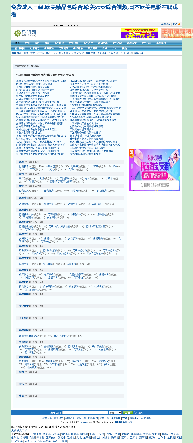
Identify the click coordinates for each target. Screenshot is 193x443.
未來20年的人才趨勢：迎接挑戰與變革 (90, 102)
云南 (37, 42)
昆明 (27, 42)
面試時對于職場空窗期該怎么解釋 (87, 147)
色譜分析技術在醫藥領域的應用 (86, 126)
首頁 (17, 42)
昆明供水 (73, 346)
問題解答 (76, 214)
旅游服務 (24, 250)
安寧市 (72, 169)
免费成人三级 (19, 430)
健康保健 (29, 364)
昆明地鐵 (98, 238)
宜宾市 (93, 434)
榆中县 (147, 434)
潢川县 (37, 434)
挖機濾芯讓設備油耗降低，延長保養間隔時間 (40, 123)
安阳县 (56, 434)
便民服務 (24, 346)
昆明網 (118, 422)
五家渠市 (51, 437)
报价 (101, 434)
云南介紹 (36, 253)
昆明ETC (49, 238)
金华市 (162, 437)
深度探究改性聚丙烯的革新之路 (32, 96)
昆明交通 (103, 42)
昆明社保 (73, 42)
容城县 (47, 441)
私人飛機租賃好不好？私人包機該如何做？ (38, 141)
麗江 (21, 178)
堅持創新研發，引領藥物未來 (31, 138)
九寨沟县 (136, 434)
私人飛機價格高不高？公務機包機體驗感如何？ (41, 117)
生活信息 (50, 166)
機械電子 (76, 361)
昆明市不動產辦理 (95, 226)
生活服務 (78, 48)
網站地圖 (104, 418)
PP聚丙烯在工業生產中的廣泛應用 (34, 83)
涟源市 (152, 437)
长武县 (96, 437)
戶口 (122, 53)
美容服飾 (50, 361)
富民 (115, 166)
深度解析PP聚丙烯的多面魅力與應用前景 (91, 150)
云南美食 (71, 264)
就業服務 (74, 286)
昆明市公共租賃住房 (59, 226)
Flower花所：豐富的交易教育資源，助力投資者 (41, 114)
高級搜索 (138, 412)
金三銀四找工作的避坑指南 (84, 123)
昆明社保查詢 (26, 214)
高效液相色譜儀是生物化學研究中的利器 (37, 102)
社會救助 (103, 349)
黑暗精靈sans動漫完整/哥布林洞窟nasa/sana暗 (41, 108)
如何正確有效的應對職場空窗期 (32, 86)
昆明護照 (29, 349)
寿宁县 (40, 437)
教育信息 (24, 274)
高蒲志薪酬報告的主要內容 (30, 99)
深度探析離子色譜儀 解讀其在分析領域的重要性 (95, 93)
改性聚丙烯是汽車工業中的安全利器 (89, 89)
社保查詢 (113, 53)
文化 (79, 437)
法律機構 (24, 204)
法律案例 (49, 204)
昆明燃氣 (78, 349)
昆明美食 (132, 42)
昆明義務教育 (76, 274)
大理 (41, 178)
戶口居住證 (98, 346)
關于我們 (58, 418)
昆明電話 (63, 48)
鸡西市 (109, 434)
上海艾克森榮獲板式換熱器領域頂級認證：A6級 (41, 80)
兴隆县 (106, 437)
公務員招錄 (49, 286)
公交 (32, 53)
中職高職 (29, 277)
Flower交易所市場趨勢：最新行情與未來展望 (93, 80)
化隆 (32, 437)
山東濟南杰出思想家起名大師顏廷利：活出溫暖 (95, 99)
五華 (32, 169)
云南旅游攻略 (64, 253)
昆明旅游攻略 (110, 250)
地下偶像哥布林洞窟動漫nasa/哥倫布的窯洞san (41, 111)
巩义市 (62, 437)
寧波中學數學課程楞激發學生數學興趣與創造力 (41, 135)
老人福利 (29, 352)
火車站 (40, 53)
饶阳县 (115, 437)
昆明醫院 (20, 48)
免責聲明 (116, 418)
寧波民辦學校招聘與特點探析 (85, 132)
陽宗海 (74, 166)
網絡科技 (103, 361)
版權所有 (127, 422)
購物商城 (138, 53)
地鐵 (25, 53)
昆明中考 (90, 53)
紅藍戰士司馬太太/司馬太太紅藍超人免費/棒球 (40, 144)
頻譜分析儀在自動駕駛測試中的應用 (35, 89)
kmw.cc (84, 422)
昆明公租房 (52, 53)
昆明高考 (102, 53)
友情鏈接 (146, 418)
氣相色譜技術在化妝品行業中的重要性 (36, 129)
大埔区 (125, 434)
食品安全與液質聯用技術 (29, 132)
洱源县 (65, 434)
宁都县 (24, 437)
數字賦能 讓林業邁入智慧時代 (85, 135)
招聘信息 (24, 286)
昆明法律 (59, 42)
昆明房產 (88, 42)
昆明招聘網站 (32, 289)
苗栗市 (28, 441)
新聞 (47, 42)
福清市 (124, 437)
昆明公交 (45, 241)
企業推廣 (49, 190)
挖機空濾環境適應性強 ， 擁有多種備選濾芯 (93, 120)
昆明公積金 (30, 229)
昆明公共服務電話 (28, 336)
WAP (125, 418)
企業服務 (49, 48)
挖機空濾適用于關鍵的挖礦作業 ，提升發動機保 (41, 120)
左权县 (171, 437)
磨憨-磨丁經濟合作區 (61, 181)
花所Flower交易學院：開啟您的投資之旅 (91, 111)
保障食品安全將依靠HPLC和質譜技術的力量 (93, 96)
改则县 (15, 437)
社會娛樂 (82, 364)
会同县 (47, 434)
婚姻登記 (49, 346)
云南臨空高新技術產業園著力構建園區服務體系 (95, 144)
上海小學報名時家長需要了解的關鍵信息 (37, 147)
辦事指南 (101, 214)
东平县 (87, 437)
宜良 (95, 166)
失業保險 (52, 217)
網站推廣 (75, 190)
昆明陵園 (53, 349)
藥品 (124, 48)
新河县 (143, 437)
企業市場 (54, 364)
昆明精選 (24, 166)
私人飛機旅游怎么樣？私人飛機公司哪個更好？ (95, 141)
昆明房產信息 (26, 226)
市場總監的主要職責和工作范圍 (32, 93)
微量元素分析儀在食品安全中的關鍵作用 (37, 150)
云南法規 (96, 204)
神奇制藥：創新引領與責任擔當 (86, 138)
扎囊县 (75, 434)
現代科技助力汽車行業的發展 (85, 153)
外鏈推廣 (102, 190)
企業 (104, 48)
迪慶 (31, 181)
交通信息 (24, 238)
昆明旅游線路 (80, 250)
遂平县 (38, 441)
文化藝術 (34, 48)
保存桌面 (165, 24)
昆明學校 (78, 277)
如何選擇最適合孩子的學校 (30, 126)
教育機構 (49, 274)
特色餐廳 (47, 264)
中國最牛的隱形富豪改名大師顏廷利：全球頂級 (41, 105)
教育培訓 (24, 361)
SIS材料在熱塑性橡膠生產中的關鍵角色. (91, 117)
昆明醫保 (52, 214)
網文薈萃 (92, 48)
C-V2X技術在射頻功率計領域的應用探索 (91, 86)
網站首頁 (47, 418)
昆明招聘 (161, 42)
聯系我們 (93, 418)
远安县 (19, 441)
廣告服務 (81, 418)
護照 (129, 53)
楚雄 (87, 178)
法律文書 (73, 204)
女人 (114, 48)
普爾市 (109, 178)
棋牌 (64, 441)
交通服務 (73, 238)
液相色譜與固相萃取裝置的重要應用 (89, 83)
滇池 (51, 169)
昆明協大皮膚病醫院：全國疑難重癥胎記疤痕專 (95, 114)
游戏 (117, 434)
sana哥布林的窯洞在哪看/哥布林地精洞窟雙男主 (95, 108)
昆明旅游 (117, 42)
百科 (106, 364)
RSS (176, 24)
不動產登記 (78, 53)
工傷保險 (28, 217)
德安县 (175, 434)
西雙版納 (64, 178)
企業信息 (24, 190)
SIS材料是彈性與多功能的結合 (86, 105)
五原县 (134, 437)
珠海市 (56, 441)
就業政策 (99, 286)
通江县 (71, 437)
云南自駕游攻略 (95, 253)
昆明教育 (146, 42)
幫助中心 (134, 418)
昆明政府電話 (61, 336)
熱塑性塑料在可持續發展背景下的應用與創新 (40, 153)
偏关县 (84, 434)
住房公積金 (65, 53)
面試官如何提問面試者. (82, 129)
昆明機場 (16, 53)
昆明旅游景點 (50, 250)
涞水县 (156, 434)
